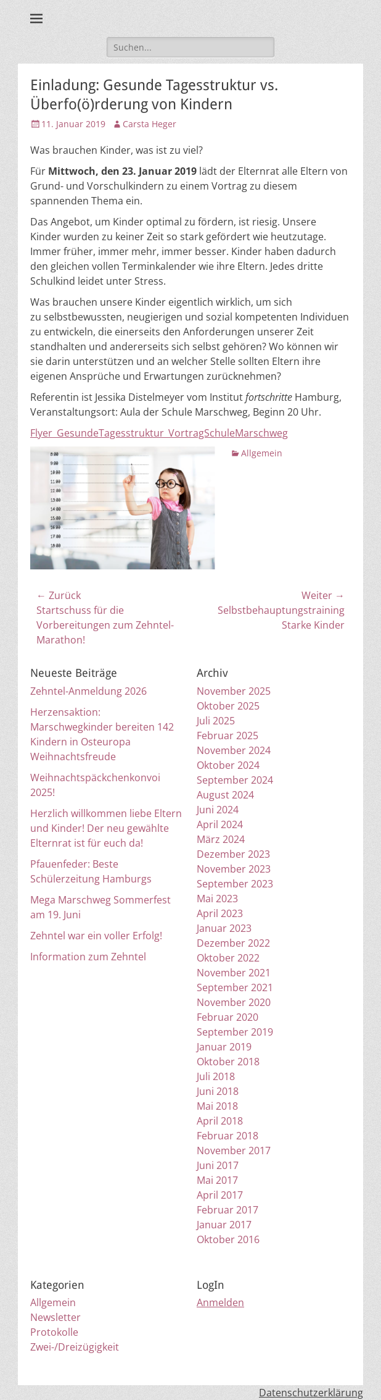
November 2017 (234, 1150)
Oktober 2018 (228, 1061)
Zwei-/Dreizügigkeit (74, 1347)
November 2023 (234, 869)
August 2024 (225, 795)
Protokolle (54, 1332)
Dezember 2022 (233, 943)
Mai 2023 (217, 898)
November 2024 (234, 750)
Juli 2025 (216, 720)
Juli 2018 (216, 1076)
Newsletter (55, 1317)
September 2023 (235, 884)
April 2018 (220, 1121)
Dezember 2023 (233, 854)
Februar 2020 (227, 1017)
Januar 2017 (224, 1224)
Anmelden (220, 1302)
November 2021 (234, 972)
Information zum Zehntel (88, 956)
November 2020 (234, 1002)
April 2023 (220, 913)
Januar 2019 (224, 1047)
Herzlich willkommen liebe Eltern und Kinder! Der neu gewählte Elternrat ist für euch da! (106, 828)
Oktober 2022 (228, 958)
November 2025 (234, 691)
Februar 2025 (227, 735)
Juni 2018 (218, 1091)
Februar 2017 (227, 1210)
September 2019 (235, 1032)
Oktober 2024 (228, 765)
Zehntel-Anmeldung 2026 (88, 691)
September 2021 (235, 987)
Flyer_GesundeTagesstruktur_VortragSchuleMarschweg (159, 433)
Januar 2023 (224, 928)
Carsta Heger (149, 124)
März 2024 (221, 839)
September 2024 (235, 780)
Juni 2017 (218, 1165)
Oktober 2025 (228, 706)
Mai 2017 (217, 1180)
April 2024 (220, 824)
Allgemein (261, 453)
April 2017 (220, 1195)
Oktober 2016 (228, 1239)
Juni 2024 (218, 809)
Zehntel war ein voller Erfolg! (96, 935)
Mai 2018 (217, 1106)
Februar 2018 (227, 1135)
